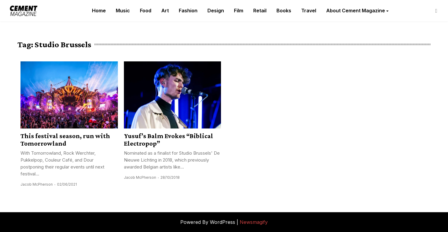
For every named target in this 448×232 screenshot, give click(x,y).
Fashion (188, 11)
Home (99, 11)
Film (238, 11)
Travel (308, 11)
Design (215, 11)
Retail (260, 11)
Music (123, 11)
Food (145, 11)
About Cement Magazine (355, 11)
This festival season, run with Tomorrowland (65, 139)
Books (283, 11)
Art (165, 11)
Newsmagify (254, 222)
